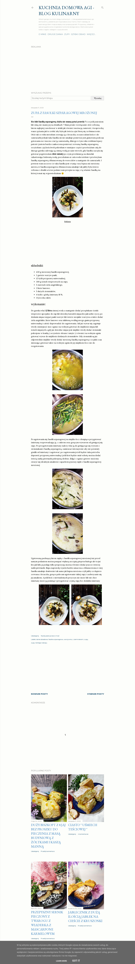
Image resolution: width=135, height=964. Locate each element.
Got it (76, 960)
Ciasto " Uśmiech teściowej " (82, 827)
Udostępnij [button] (35, 636)
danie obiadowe (42, 639)
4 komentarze (83, 834)
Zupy (67, 34)
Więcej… (91, 34)
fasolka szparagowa (56, 639)
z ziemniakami (77, 639)
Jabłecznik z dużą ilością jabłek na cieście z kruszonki (85, 916)
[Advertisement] (67, 67)
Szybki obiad (78, 34)
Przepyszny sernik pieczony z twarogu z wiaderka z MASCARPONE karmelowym (47, 923)
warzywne (68, 639)
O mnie (42, 34)
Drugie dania (55, 34)
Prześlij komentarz (48, 851)
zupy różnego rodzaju (39, 643)
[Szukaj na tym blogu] (61, 98)
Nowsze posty (39, 694)
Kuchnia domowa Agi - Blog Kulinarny (66, 10)
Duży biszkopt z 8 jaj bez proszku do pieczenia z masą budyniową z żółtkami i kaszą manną (48, 836)
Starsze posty (95, 694)
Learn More (61, 961)
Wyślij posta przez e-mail (50, 636)
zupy (86, 639)
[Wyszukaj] (102, 7)
